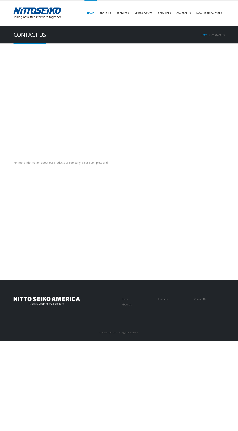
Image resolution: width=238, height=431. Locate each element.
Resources (164, 13)
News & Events (143, 13)
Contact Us (183, 13)
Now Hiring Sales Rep (209, 13)
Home (90, 13)
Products (123, 13)
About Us (105, 13)
